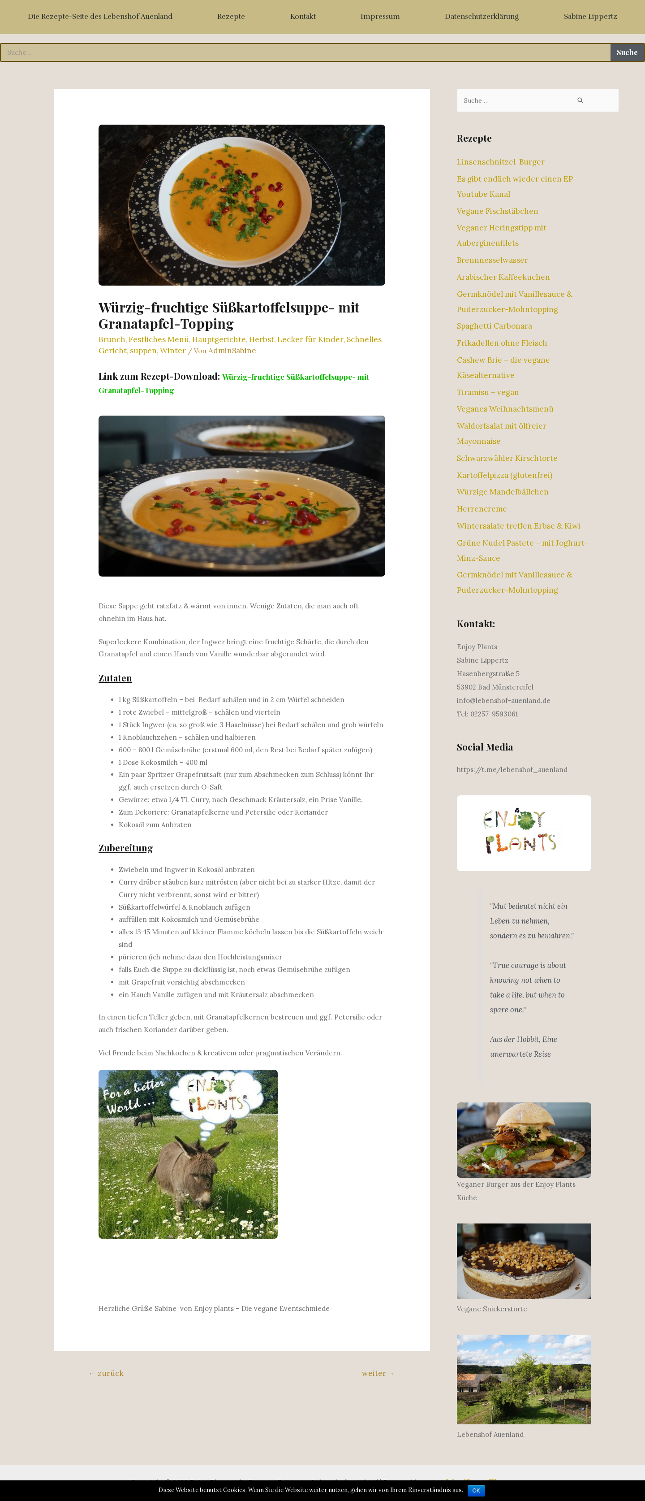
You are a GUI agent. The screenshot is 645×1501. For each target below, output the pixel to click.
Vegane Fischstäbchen (497, 212)
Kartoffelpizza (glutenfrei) (504, 476)
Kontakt (303, 16)
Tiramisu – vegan (488, 393)
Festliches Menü (159, 339)
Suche (627, 52)
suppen (143, 351)
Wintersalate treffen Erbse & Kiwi (518, 526)
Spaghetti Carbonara (494, 326)
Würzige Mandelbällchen (503, 492)
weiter (379, 1373)
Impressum (380, 16)
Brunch (112, 339)
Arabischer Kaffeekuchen (503, 277)
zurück (106, 1373)
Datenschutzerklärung (482, 16)
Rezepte (231, 16)
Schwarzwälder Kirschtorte (507, 459)
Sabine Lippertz (590, 16)
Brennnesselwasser (492, 260)
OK (476, 1491)
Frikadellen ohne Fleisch (502, 343)
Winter (173, 351)
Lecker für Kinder (310, 339)
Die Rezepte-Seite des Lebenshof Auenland (100, 16)
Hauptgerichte (219, 339)
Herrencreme (482, 509)
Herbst (261, 339)
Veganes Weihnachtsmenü (505, 409)
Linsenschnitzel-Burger (501, 162)
